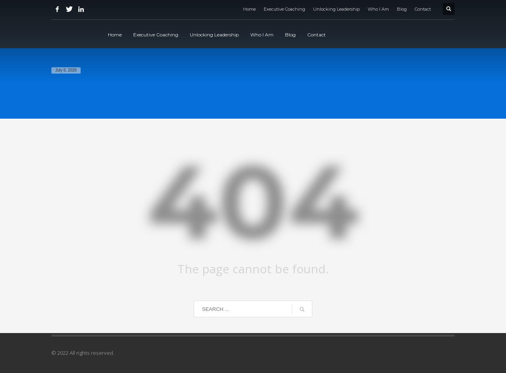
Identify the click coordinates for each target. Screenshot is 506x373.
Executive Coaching (284, 9)
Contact (423, 9)
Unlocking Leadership (336, 9)
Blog (402, 9)
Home (249, 9)
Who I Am (378, 9)
